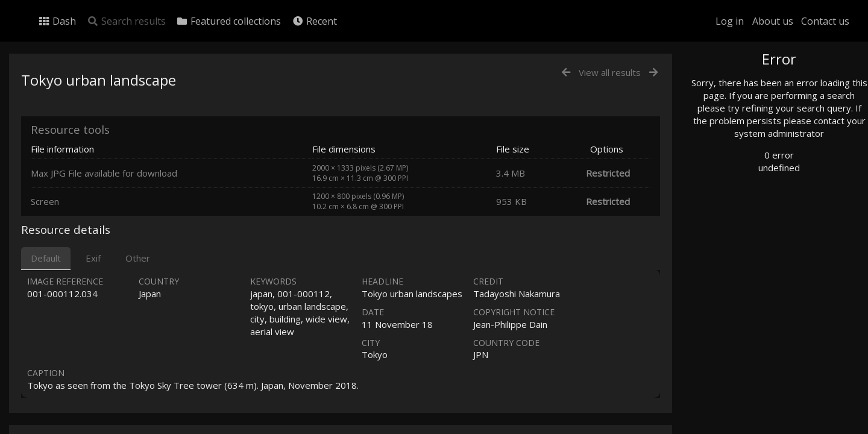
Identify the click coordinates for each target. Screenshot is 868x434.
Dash (57, 21)
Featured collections (228, 21)
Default (46, 258)
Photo (726, 86)
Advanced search (746, 245)
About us (772, 21)
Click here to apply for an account (768, 427)
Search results (126, 21)
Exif (93, 258)
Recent (314, 21)
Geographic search (749, 231)
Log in (729, 21)
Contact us (825, 21)
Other (137, 258)
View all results (610, 72)
